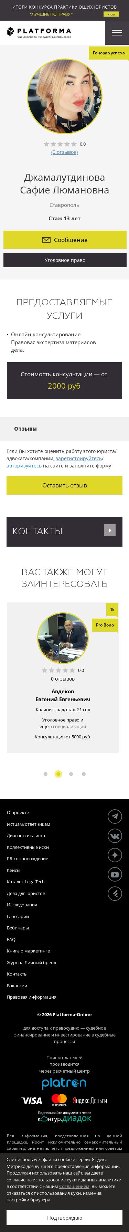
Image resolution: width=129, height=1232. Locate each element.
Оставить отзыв (64, 485)
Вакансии (17, 985)
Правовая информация (31, 997)
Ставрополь (64, 204)
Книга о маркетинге (28, 951)
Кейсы (13, 870)
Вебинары (18, 928)
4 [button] (84, 774)
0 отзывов (63, 678)
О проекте (18, 812)
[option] (63, 677)
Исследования (22, 905)
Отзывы (25, 428)
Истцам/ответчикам (28, 824)
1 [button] (46, 774)
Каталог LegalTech (26, 881)
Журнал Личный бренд (31, 962)
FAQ (11, 939)
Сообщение (65, 240)
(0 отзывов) (64, 152)
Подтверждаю (64, 1217)
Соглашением (74, 1186)
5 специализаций (68, 726)
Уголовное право (65, 260)
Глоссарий (18, 916)
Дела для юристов (26, 893)
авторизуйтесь (24, 465)
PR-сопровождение (27, 858)
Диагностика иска (26, 835)
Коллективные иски (28, 847)
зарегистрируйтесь (79, 458)
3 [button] (71, 774)
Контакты (17, 974)
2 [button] (58, 774)
